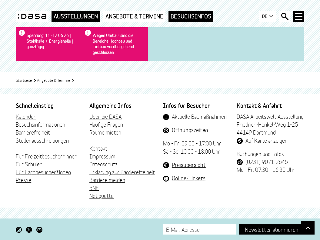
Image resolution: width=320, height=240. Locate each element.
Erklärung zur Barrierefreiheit (122, 172)
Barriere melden (107, 180)
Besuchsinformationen (40, 124)
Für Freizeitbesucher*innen (46, 156)
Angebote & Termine (134, 16)
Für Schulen (29, 164)
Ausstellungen (76, 16)
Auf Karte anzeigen (266, 140)
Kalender (26, 116)
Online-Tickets (188, 178)
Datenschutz (103, 164)
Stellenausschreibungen (42, 140)
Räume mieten (105, 132)
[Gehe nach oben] (308, 228)
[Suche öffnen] (284, 16)
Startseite (26, 80)
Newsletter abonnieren (271, 229)
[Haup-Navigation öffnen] (298, 16)
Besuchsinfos (191, 16)
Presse (23, 180)
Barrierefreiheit (33, 132)
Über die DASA (105, 116)
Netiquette (101, 195)
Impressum (102, 156)
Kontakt (98, 148)
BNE (94, 188)
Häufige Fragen (106, 124)
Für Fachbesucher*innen (43, 172)
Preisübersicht (189, 164)
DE (267, 16)
